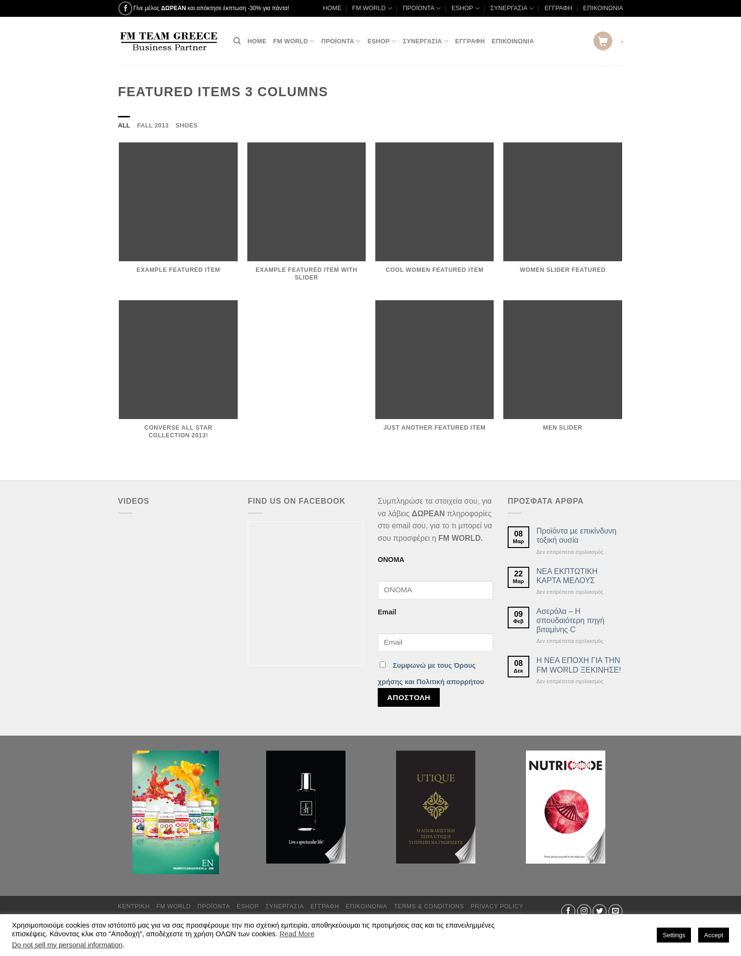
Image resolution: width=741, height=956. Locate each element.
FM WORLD (372, 8)
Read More (297, 934)
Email (387, 612)
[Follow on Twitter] (599, 911)
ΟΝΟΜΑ (391, 559)
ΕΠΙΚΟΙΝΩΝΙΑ (603, 8)
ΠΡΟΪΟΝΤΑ (422, 8)
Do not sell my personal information (67, 945)
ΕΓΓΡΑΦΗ (559, 8)
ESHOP (466, 8)
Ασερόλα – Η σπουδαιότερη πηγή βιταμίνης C (570, 620)
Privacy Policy (497, 906)
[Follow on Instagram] (584, 911)
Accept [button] (713, 935)
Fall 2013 (153, 125)
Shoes (187, 125)
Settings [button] (674, 935)
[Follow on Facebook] (125, 8)
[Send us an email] (615, 911)
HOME (332, 8)
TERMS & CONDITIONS (429, 906)
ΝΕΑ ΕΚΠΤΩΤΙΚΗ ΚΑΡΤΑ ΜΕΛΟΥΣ (567, 576)
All (124, 125)
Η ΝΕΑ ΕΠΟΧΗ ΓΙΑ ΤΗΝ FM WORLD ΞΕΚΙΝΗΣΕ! (579, 665)
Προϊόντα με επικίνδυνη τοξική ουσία (576, 535)
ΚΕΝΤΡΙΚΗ (134, 906)
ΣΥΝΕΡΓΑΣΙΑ (512, 8)
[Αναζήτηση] (237, 41)
